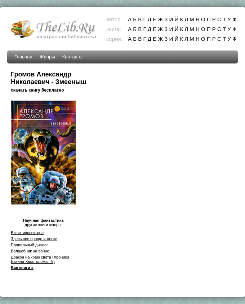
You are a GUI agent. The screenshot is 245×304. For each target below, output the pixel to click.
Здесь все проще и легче (34, 239)
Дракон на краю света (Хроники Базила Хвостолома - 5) (40, 259)
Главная (23, 57)
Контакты (72, 57)
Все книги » (22, 267)
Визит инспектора (27, 232)
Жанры (47, 57)
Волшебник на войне (30, 251)
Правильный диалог (29, 245)
